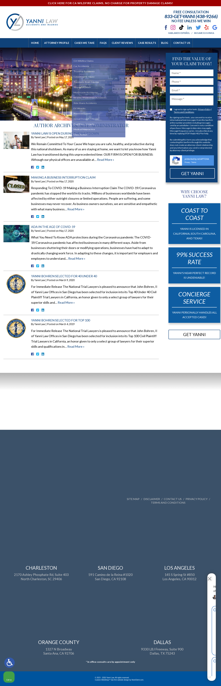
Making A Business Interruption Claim (63, 177)
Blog (164, 42)
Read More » (105, 159)
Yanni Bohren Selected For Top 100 (60, 320)
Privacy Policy (204, 109)
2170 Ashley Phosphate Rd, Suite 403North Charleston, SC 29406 (41, 625)
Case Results (147, 42)
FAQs (103, 42)
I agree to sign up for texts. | (193, 110)
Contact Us (181, 42)
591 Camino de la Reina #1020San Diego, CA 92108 (110, 625)
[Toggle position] (202, 576)
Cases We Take (84, 42)
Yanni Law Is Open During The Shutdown (65, 133)
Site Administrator (104, 125)
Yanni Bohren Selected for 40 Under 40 (64, 276)
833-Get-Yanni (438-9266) (191, 16)
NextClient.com (137, 680)
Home (35, 42)
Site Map (199, 499)
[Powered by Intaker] (191, 679)
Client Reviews (122, 42)
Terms (193, 162)
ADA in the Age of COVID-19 (53, 227)
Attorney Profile (56, 42)
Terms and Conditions (184, 112)
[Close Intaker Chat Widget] (209, 576)
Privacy (187, 162)
